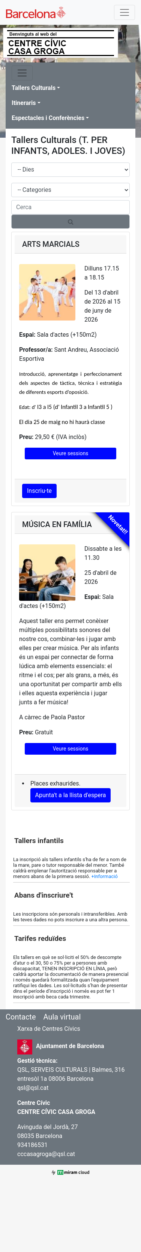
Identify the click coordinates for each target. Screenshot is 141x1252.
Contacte (21, 1016)
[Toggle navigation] (124, 12)
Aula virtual (62, 1016)
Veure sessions (70, 453)
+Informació (105, 876)
